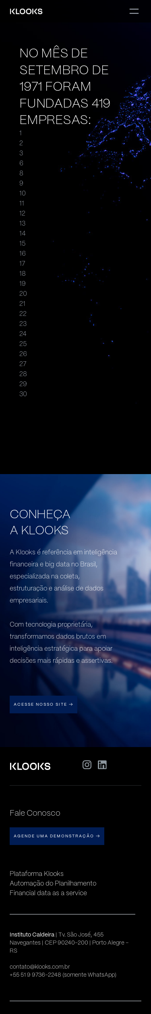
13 (22, 223)
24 (23, 334)
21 (22, 303)
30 (23, 394)
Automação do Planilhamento (53, 883)
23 (23, 324)
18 (22, 273)
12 (22, 213)
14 (22, 233)
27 (23, 364)
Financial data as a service (48, 893)
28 (23, 374)
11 (21, 203)
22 (23, 313)
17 (22, 263)
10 (22, 193)
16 (22, 253)
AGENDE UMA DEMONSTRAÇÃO (57, 836)
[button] (134, 11)
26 (23, 354)
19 (22, 283)
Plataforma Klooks (37, 873)
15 (22, 243)
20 (23, 293)
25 (23, 344)
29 (23, 384)
